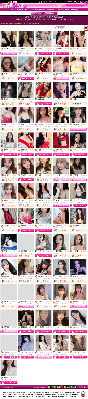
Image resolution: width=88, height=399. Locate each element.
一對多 (15, 251)
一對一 (84, 99)
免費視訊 (14, 48)
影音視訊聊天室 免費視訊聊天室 (24, 387)
